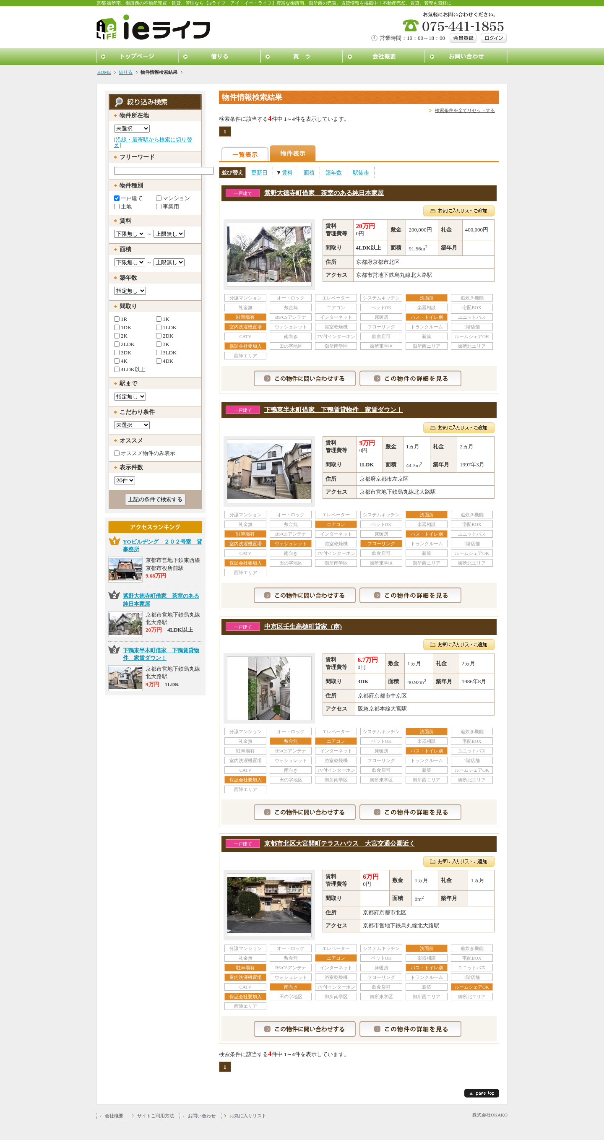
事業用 (167, 206)
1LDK (166, 327)
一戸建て (128, 198)
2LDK (124, 344)
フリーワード (137, 157)
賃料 (287, 172)
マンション (173, 198)
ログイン (494, 38)
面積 (309, 172)
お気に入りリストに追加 (459, 211)
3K (162, 344)
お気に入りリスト (247, 1115)
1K (162, 319)
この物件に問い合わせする (304, 378)
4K (121, 361)
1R (120, 319)
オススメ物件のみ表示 (144, 453)
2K (121, 335)
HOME (104, 72)
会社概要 (384, 56)
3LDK (166, 352)
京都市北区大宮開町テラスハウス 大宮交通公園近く (339, 843)
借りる (220, 56)
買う (302, 56)
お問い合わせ (466, 56)
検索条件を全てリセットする (465, 110)
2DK (164, 335)
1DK (122, 327)
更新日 (259, 172)
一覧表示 (245, 153)
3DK (122, 352)
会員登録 (463, 38)
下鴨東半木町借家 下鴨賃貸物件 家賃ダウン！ (333, 409)
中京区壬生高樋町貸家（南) (303, 626)
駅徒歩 (361, 172)
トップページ (137, 56)
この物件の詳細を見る (410, 378)
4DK (164, 361)
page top (481, 1093)
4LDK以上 (130, 369)
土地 (123, 206)
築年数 (333, 172)
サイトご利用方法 (155, 1115)
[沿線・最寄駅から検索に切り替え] (153, 142)
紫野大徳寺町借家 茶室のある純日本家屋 (324, 193)
